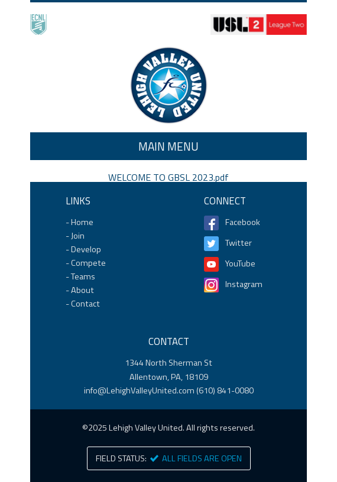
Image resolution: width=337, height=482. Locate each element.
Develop (86, 249)
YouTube (240, 263)
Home (168, 85)
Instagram (244, 284)
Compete (88, 262)
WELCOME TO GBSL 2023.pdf (168, 177)
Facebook (242, 222)
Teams (83, 276)
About (82, 290)
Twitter (238, 242)
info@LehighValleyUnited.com (139, 390)
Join (78, 235)
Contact (85, 303)
